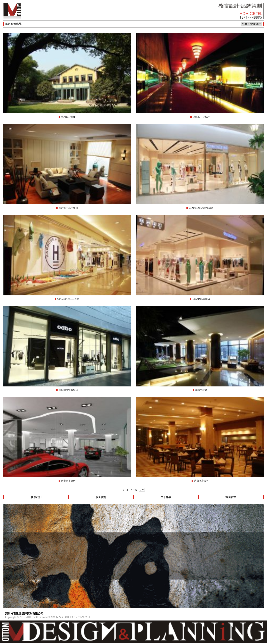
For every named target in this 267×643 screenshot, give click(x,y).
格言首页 (230, 497)
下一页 (133, 490)
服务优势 (101, 497)
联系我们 (36, 497)
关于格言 (166, 497)
